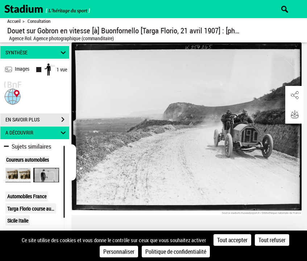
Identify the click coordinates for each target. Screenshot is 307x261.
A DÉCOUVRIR (36, 133)
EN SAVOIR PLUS (37, 120)
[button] (13, 95)
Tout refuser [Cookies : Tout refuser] (272, 240)
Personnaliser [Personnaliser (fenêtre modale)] (118, 252)
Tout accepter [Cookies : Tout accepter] (232, 240)
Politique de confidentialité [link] (175, 252)
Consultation (39, 21)
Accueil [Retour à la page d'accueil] (14, 21)
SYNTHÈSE (36, 52)
